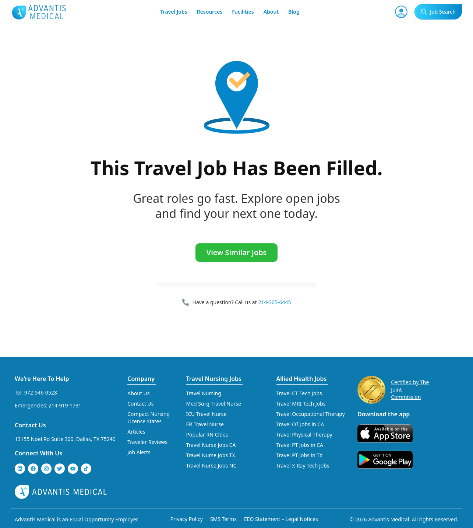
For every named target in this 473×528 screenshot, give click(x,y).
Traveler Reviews (147, 441)
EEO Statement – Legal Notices (281, 518)
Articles (136, 431)
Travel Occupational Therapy (310, 413)
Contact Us (30, 425)
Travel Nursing (203, 393)
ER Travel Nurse (205, 424)
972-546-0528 (40, 392)
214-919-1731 (65, 405)
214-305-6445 (274, 302)
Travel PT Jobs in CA (300, 444)
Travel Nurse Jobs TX (210, 455)
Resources (210, 11)
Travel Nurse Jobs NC (211, 465)
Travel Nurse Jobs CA (211, 444)
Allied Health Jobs (301, 379)
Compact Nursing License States (148, 417)
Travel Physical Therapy (304, 434)
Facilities (243, 11)
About (271, 11)
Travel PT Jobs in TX (299, 455)
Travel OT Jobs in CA (300, 424)
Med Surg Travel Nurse (213, 403)
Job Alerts (139, 452)
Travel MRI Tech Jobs (301, 403)
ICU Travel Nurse (206, 413)
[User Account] (401, 12)
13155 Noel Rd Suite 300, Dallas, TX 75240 (65, 438)
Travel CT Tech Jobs (299, 393)
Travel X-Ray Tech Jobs (302, 465)
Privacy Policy (186, 518)
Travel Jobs (173, 11)
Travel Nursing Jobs (213, 379)
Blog (294, 11)
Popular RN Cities (207, 434)
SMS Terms (223, 518)
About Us (138, 393)
